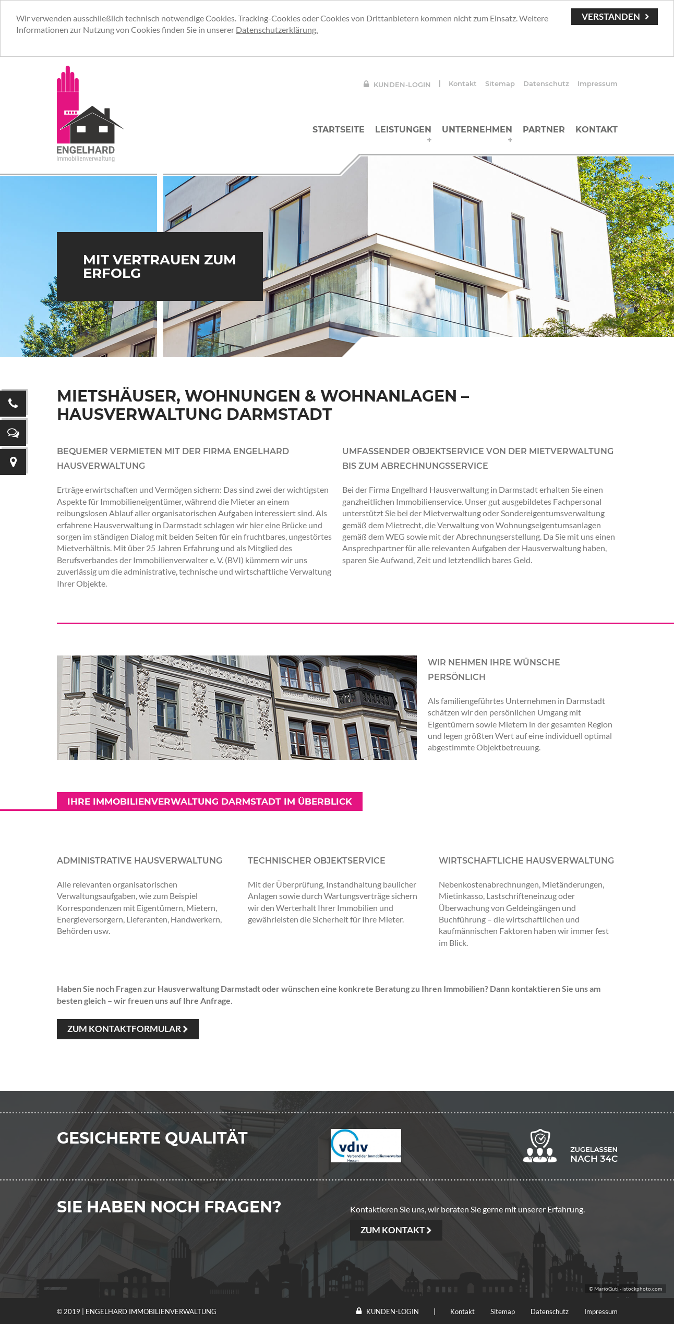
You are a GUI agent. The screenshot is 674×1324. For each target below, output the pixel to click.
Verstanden (611, 16)
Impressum (597, 83)
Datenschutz (546, 83)
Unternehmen (477, 130)
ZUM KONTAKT (392, 1229)
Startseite (338, 130)
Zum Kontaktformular (124, 1028)
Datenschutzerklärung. (277, 29)
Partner (544, 130)
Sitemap (500, 83)
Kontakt (463, 83)
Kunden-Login (397, 84)
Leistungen (403, 130)
